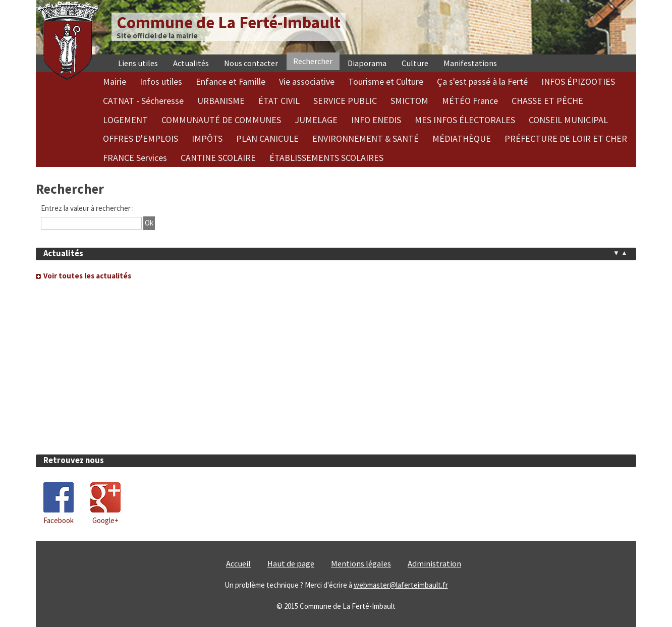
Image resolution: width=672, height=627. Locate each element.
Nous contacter (251, 63)
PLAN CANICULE (267, 138)
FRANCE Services (135, 157)
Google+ (105, 520)
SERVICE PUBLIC (345, 100)
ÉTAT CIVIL (279, 100)
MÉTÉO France (470, 100)
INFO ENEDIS (376, 120)
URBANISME (221, 100)
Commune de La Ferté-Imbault (229, 22)
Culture (415, 63)
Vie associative (306, 81)
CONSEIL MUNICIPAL (568, 120)
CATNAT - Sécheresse (143, 100)
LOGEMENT (125, 120)
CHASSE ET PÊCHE (547, 100)
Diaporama (367, 63)
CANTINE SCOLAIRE (218, 157)
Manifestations (470, 63)
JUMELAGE (316, 120)
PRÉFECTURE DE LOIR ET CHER (566, 138)
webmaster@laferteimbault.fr (401, 585)
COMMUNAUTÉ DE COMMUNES (221, 120)
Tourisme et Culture (385, 81)
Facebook (58, 520)
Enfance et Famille (230, 81)
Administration (434, 563)
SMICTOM (409, 100)
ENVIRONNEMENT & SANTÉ (365, 138)
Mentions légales (361, 563)
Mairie (114, 81)
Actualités (191, 63)
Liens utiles (138, 63)
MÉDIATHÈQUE (461, 138)
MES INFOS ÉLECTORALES (465, 120)
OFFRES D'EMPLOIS (140, 138)
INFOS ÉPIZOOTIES (578, 81)
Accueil (238, 563)
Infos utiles (161, 81)
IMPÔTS (207, 138)
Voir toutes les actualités (87, 275)
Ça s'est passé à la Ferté (482, 81)
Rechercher (312, 61)
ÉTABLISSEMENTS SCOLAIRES (326, 157)
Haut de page (290, 563)
